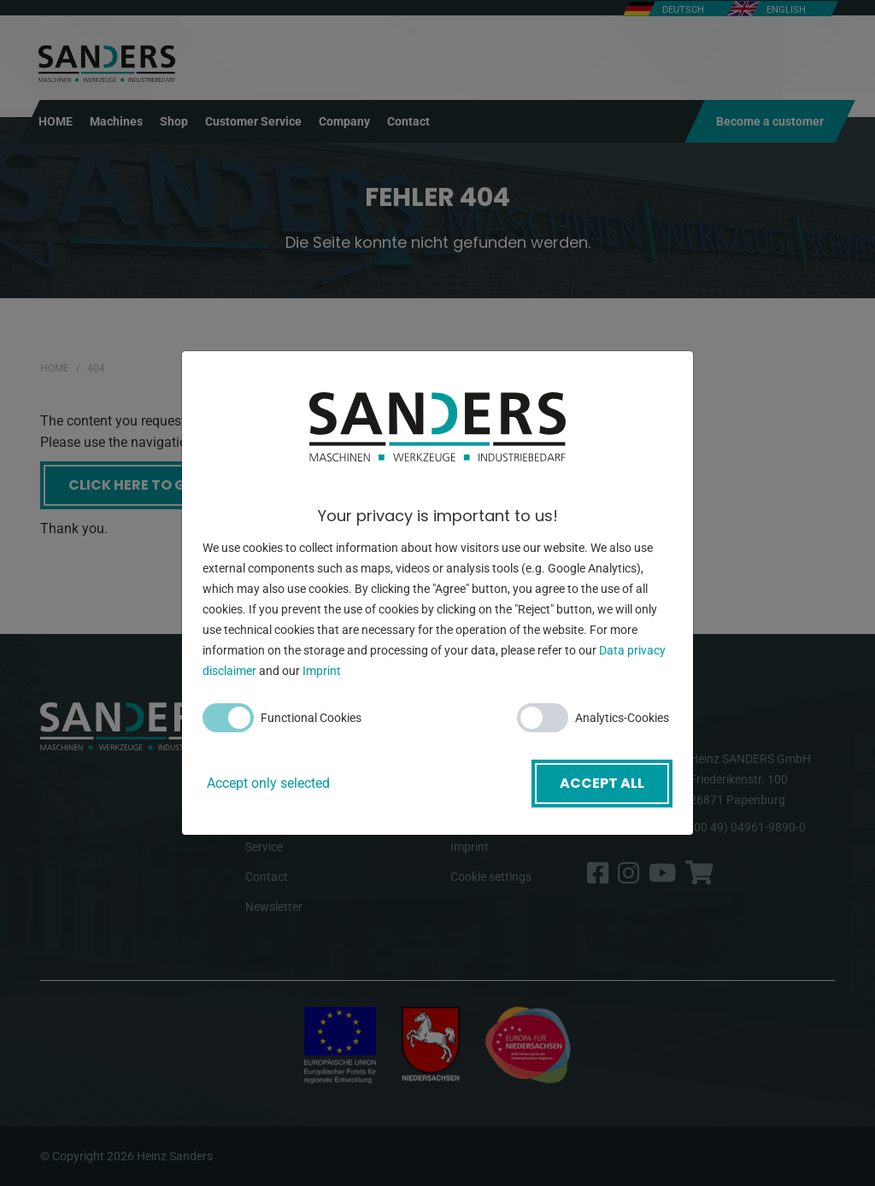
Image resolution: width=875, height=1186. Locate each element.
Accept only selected (268, 783)
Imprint (321, 671)
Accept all (602, 783)
